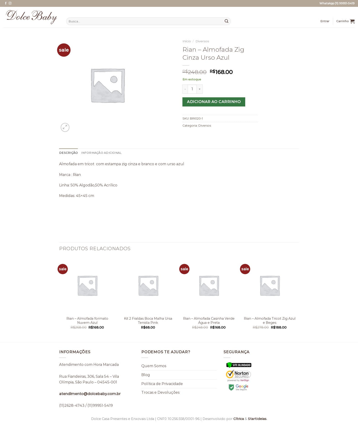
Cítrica (238, 419)
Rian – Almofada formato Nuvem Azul (87, 320)
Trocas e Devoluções (160, 392)
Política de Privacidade (162, 384)
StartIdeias (257, 419)
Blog (145, 375)
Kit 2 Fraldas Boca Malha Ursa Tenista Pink (148, 320)
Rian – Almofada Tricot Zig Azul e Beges (269, 320)
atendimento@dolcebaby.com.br (90, 394)
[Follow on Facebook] (5, 3)
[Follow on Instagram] (10, 3)
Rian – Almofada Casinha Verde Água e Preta (208, 320)
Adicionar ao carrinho (214, 102)
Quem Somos (153, 366)
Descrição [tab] (68, 152)
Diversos (202, 41)
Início (186, 41)
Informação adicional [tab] (101, 152)
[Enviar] (226, 21)
